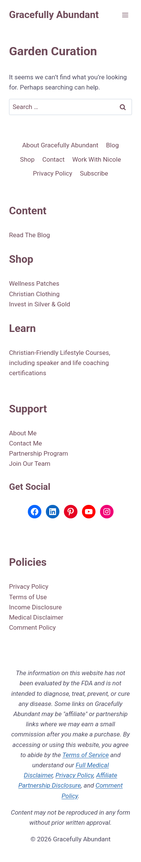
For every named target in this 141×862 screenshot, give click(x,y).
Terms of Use (28, 597)
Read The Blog (29, 235)
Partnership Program (38, 453)
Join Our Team (29, 463)
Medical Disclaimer (36, 617)
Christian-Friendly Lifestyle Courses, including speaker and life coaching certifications (59, 363)
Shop (27, 159)
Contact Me (25, 443)
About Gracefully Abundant (60, 145)
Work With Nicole (96, 159)
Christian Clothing (34, 294)
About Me (22, 433)
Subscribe (94, 173)
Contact (53, 159)
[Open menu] (125, 15)
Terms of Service (85, 755)
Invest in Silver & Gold (39, 304)
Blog (112, 145)
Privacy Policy (52, 173)
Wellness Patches (34, 283)
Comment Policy (32, 627)
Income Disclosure (35, 607)
